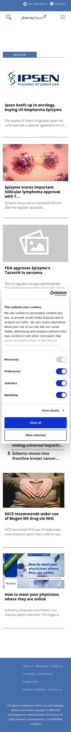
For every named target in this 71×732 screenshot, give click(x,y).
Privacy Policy (30, 681)
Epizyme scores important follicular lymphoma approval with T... (32, 192)
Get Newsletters (37, 4)
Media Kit (60, 4)
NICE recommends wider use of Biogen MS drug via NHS (32, 516)
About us (28, 666)
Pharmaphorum (13, 671)
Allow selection (35, 435)
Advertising (41, 666)
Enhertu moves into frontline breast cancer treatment (34, 458)
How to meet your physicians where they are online (32, 596)
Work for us (55, 689)
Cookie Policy (45, 674)
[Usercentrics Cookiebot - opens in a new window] (50, 293)
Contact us (56, 666)
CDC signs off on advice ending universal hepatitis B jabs (37, 445)
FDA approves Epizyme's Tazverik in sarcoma (27, 270)
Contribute (29, 674)
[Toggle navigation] (10, 17)
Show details (50, 410)
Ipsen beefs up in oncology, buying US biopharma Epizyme (33, 107)
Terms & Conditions (34, 689)
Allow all (35, 422)
